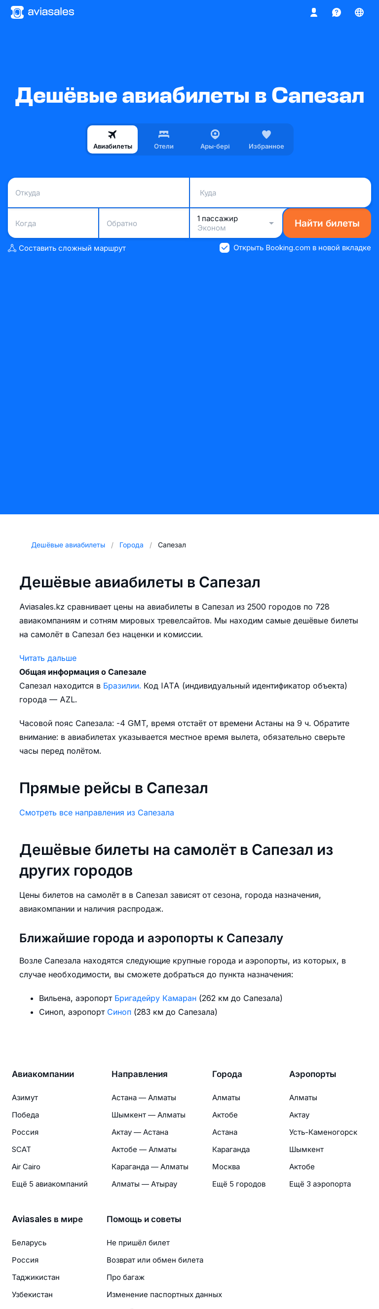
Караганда (231, 1149)
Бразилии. (123, 686)
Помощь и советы (144, 1219)
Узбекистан (32, 1294)
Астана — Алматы (144, 1097)
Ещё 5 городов (238, 1184)
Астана (224, 1132)
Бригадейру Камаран (156, 998)
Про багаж (126, 1277)
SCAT (21, 1149)
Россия (25, 1132)
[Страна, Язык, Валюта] (359, 12)
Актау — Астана (140, 1132)
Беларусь (29, 1242)
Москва (226, 1166)
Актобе (225, 1114)
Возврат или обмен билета (155, 1260)
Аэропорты (312, 1074)
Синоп (120, 1012)
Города (227, 1074)
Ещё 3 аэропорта (320, 1184)
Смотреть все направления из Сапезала (96, 812)
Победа (25, 1114)
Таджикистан (36, 1277)
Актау (299, 1114)
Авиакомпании (43, 1074)
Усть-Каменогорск (323, 1132)
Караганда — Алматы (150, 1166)
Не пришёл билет (138, 1242)
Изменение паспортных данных (164, 1294)
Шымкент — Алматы (149, 1114)
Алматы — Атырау (144, 1184)
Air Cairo (26, 1166)
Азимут (25, 1097)
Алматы (226, 1097)
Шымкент (306, 1149)
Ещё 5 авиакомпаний (50, 1184)
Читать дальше (47, 658)
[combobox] (98, 192)
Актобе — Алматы (144, 1149)
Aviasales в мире (47, 1219)
